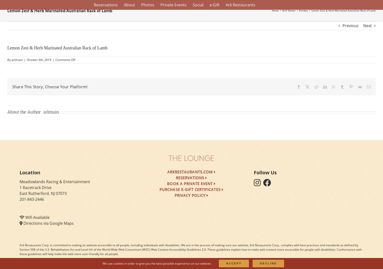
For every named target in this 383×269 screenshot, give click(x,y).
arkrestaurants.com (191, 171)
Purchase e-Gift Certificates (191, 189)
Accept (234, 263)
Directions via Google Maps (48, 223)
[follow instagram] (258, 184)
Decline (268, 263)
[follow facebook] (268, 184)
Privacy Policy (192, 195)
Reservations (191, 177)
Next (367, 25)
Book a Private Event (191, 183)
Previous (350, 25)
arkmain (17, 60)
